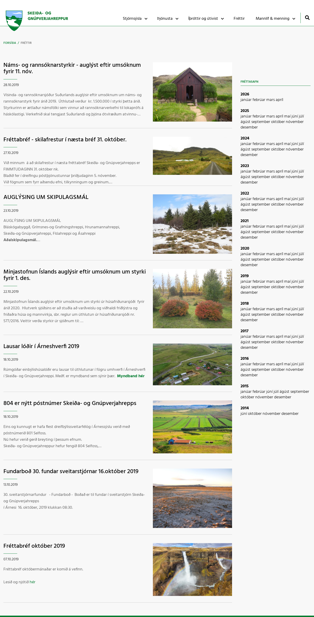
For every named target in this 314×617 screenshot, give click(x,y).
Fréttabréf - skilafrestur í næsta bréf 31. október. (64, 140)
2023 (245, 166)
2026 (245, 94)
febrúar (259, 100)
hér (32, 582)
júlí (301, 116)
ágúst (246, 122)
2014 (245, 408)
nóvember (295, 122)
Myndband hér (131, 376)
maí (288, 116)
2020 (245, 248)
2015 (245, 386)
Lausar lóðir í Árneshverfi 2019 (41, 346)
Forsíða (9, 43)
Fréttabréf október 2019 (34, 546)
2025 (245, 111)
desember (249, 127)
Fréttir (26, 43)
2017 (245, 331)
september (261, 122)
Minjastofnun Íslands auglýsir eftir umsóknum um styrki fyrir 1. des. (74, 275)
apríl (279, 100)
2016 (245, 358)
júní (295, 116)
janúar (246, 100)
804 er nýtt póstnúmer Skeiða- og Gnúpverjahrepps (69, 403)
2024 (245, 138)
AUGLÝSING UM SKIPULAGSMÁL (45, 197)
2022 (245, 193)
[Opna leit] (307, 17)
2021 (245, 221)
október (278, 122)
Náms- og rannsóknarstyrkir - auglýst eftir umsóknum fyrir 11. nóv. (72, 69)
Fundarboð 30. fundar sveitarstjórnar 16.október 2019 (70, 471)
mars (271, 100)
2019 (245, 276)
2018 (245, 303)
